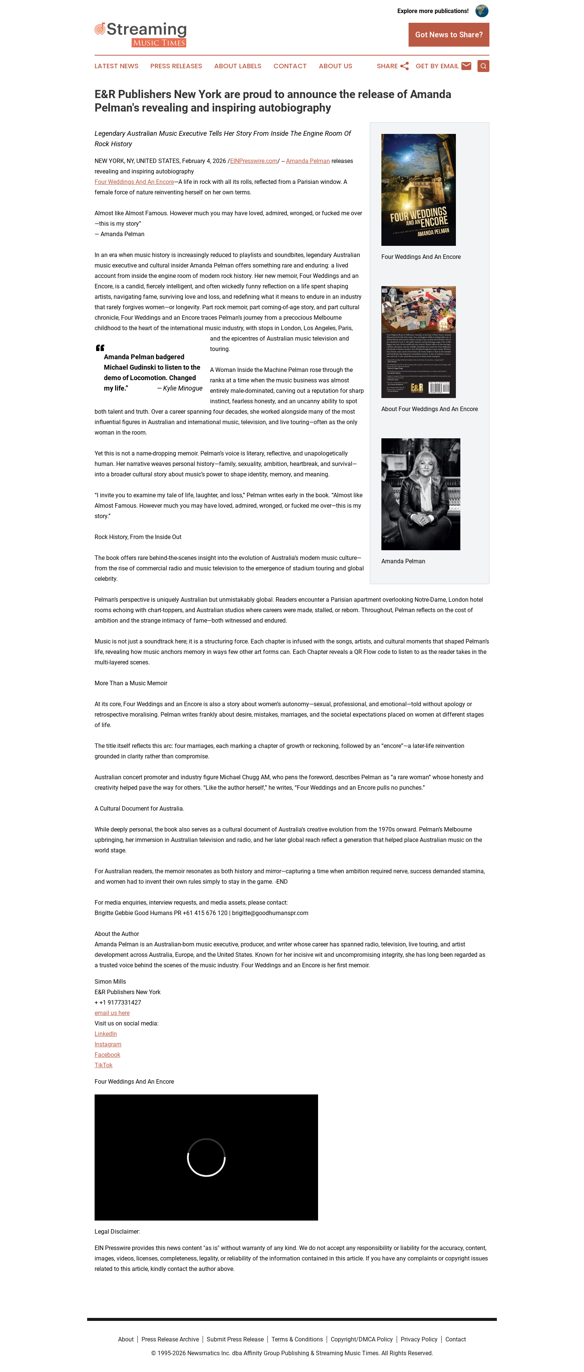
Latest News (117, 66)
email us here (112, 1013)
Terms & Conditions (297, 1339)
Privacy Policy (419, 1339)
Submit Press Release (235, 1339)
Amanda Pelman (308, 161)
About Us (335, 66)
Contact (290, 66)
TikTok (103, 1065)
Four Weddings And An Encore (134, 181)
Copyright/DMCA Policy (362, 1339)
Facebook (107, 1054)
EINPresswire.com (253, 161)
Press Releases (176, 66)
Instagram (108, 1044)
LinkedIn (106, 1033)
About (126, 1339)
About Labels (237, 66)
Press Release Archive (170, 1339)
